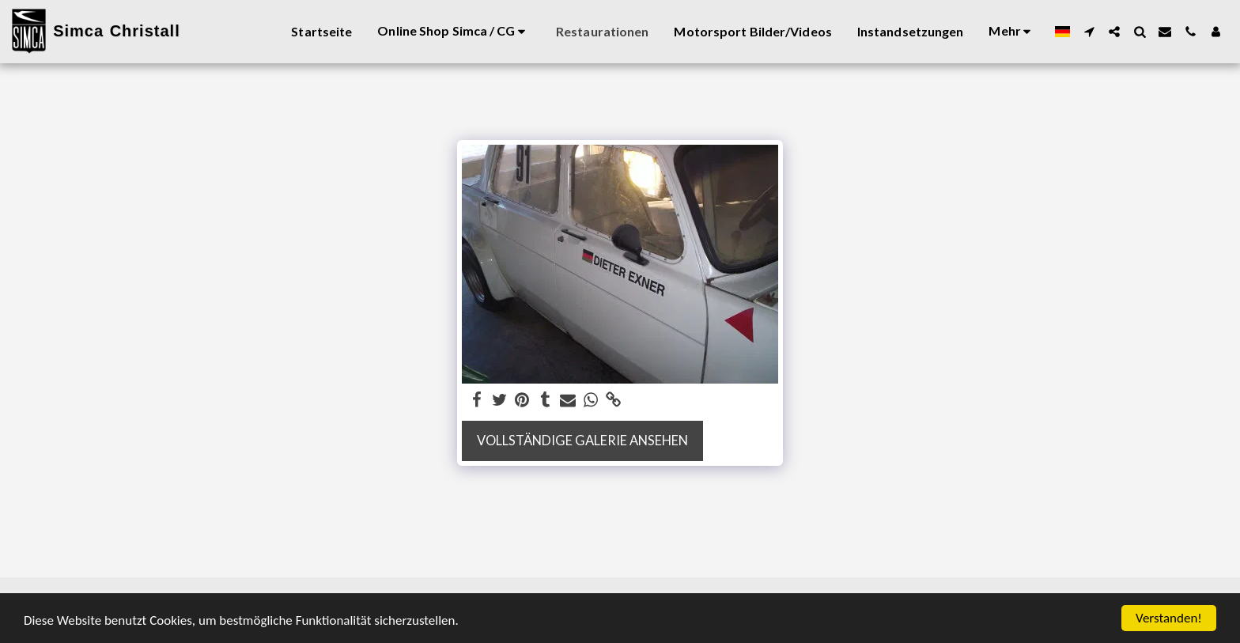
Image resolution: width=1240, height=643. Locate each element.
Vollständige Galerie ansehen (582, 440)
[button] (1089, 31)
